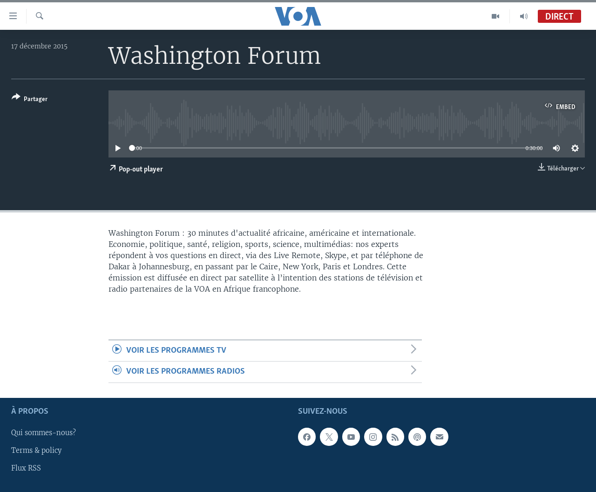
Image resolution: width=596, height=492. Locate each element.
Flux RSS (26, 468)
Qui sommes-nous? (43, 433)
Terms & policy (36, 450)
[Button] (29, 99)
